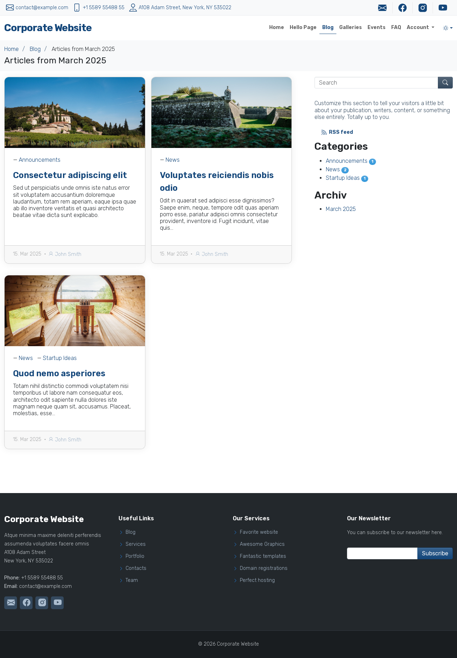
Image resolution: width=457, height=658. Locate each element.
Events (377, 27)
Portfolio (135, 556)
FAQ (396, 27)
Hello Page (303, 27)
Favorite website (259, 532)
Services (136, 544)
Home (276, 27)
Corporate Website (48, 28)
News (173, 159)
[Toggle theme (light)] (448, 28)
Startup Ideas (60, 373)
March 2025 (341, 209)
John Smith (64, 254)
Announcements (39, 159)
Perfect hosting (257, 580)
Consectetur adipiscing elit (70, 175)
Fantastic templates (263, 556)
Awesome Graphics (262, 544)
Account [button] (418, 27)
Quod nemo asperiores (59, 389)
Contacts (136, 568)
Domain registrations (264, 568)
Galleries (350, 27)
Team (132, 580)
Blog (328, 27)
